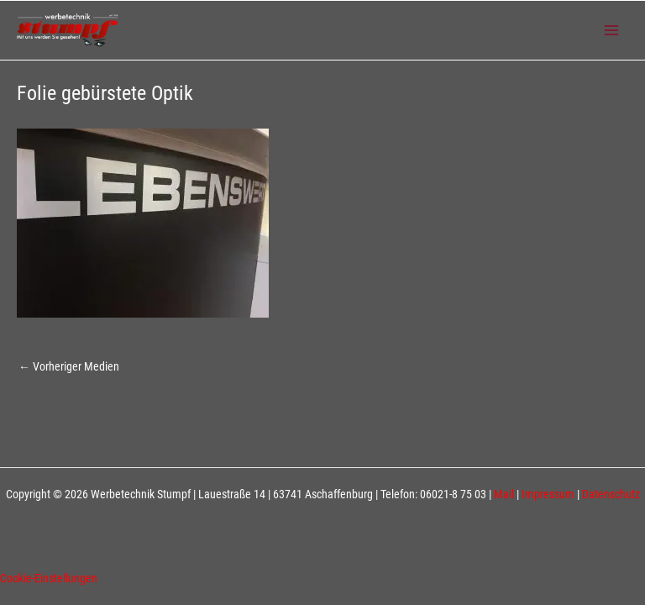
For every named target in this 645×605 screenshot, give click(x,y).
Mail (504, 494)
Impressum (548, 494)
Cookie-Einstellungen (48, 578)
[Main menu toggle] (612, 30)
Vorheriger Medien (68, 366)
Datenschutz (611, 494)
